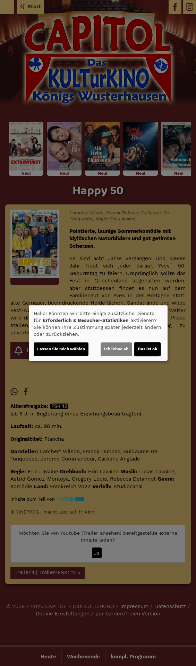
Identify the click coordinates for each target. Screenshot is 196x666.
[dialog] (98, 333)
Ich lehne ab (116, 349)
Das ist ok (147, 349)
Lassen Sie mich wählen (61, 349)
